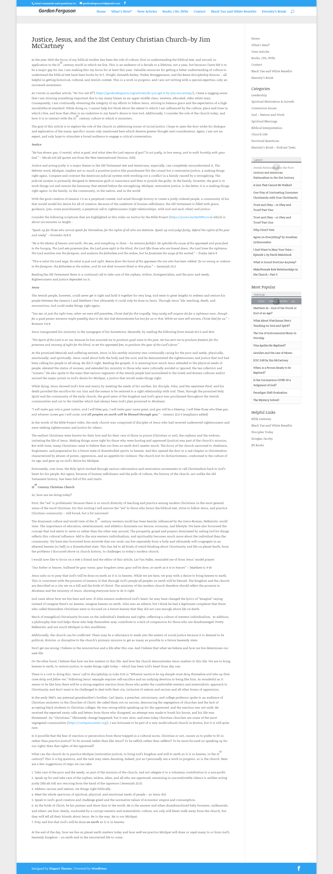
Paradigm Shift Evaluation (270, 392)
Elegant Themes (60, 868)
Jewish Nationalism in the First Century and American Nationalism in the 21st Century (273, 173)
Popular (259, 295)
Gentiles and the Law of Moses (272, 353)
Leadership (259, 95)
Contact (200, 11)
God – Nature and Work (267, 114)
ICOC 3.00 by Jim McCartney (270, 360)
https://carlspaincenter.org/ (87, 722)
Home (101, 11)
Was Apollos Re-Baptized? (269, 345)
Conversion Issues (264, 108)
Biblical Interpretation (266, 128)
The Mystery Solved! (266, 400)
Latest (258, 160)
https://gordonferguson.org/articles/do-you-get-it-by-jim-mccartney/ (144, 93)
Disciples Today (262, 432)
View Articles (147, 11)
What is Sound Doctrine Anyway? (274, 262)
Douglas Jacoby (262, 438)
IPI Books (257, 445)
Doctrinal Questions (265, 140)
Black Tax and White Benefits (233, 11)
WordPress (99, 868)
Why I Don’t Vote (263, 230)
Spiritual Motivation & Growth (272, 101)
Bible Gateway (261, 419)
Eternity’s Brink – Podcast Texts (273, 147)
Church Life (259, 134)
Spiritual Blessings (264, 121)
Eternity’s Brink (274, 11)
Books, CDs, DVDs (175, 11)
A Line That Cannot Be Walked (272, 185)
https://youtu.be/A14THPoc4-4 (190, 217)
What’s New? (121, 11)
